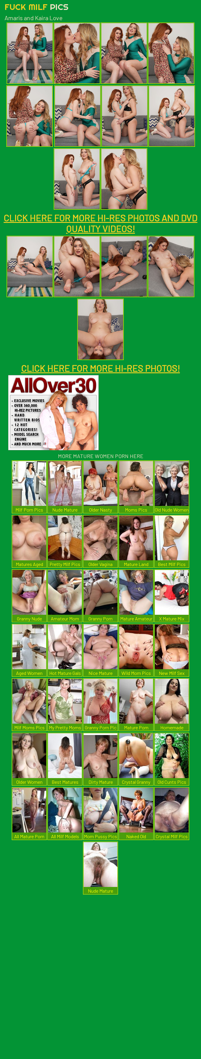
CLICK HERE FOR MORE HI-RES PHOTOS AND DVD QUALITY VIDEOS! (100, 223)
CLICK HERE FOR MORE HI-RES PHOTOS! (100, 368)
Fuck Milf (37, 7)
